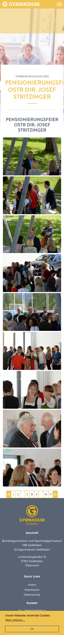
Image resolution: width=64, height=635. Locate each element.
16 (45, 494)
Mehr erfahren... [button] (15, 620)
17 (50, 494)
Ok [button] (32, 629)
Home (32, 585)
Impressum (32, 590)
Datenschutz (32, 595)
